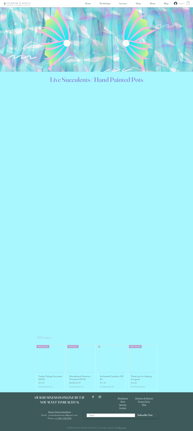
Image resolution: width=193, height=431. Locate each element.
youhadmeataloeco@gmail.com (63, 415)
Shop (122, 401)
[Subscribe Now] (145, 415)
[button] (188, 3)
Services (122, 404)
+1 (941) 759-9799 (63, 418)
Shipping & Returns (144, 398)
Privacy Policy (144, 401)
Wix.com (122, 427)
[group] (96, 367)
